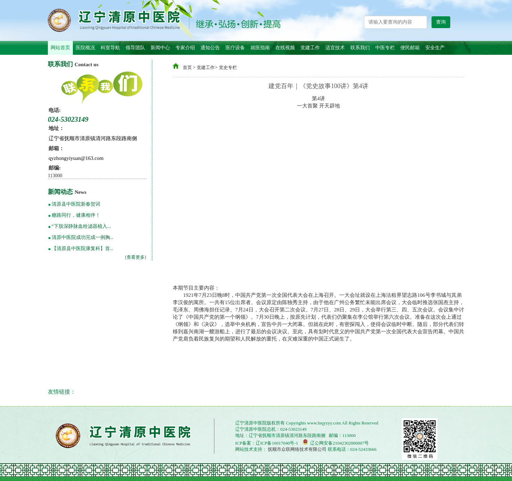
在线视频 (285, 47)
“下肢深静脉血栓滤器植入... (81, 226)
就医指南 (260, 47)
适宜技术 (335, 47)
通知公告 (210, 47)
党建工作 (310, 47)
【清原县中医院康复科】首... (83, 248)
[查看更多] (135, 257)
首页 (187, 67)
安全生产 (435, 47)
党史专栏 (228, 67)
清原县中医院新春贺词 (76, 204)
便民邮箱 (410, 47)
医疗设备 (235, 47)
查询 (441, 22)
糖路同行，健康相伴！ (76, 215)
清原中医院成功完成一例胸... (83, 237)
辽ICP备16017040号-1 (277, 443)
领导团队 (135, 47)
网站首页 (60, 47)
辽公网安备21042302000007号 (335, 442)
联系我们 (360, 47)
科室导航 (110, 47)
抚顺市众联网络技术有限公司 (296, 449)
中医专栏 (385, 47)
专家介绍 (185, 47)
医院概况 (85, 47)
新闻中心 (160, 47)
